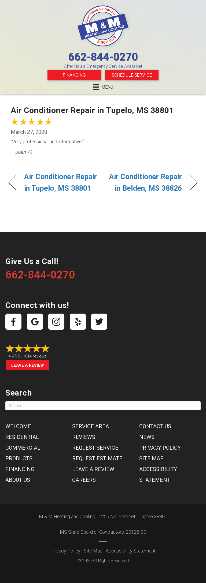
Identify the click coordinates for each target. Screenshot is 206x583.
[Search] (103, 405)
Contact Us (155, 426)
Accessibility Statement (131, 551)
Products (18, 458)
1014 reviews (35, 356)
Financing (74, 75)
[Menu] (103, 87)
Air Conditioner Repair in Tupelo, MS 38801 (60, 182)
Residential (22, 437)
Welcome (18, 426)
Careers (84, 480)
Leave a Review (27, 365)
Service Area (90, 426)
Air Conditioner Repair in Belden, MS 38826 (145, 182)
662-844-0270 (103, 57)
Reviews (83, 437)
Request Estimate (97, 458)
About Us (17, 480)
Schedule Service (132, 75)
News (146, 437)
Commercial (22, 448)
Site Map (151, 458)
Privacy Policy (160, 448)
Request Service (95, 448)
